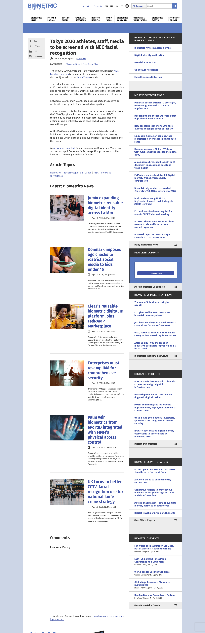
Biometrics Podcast (174, 19)
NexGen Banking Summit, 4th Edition (155, 596)
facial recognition (73, 172)
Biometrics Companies (122, 19)
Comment (38, 56)
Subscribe (98, 6)
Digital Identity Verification (149, 55)
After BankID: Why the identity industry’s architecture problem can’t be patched (155, 346)
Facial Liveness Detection (148, 77)
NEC (96, 172)
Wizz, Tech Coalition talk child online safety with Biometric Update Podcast (155, 334)
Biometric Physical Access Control (152, 48)
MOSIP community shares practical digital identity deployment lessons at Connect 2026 (155, 407)
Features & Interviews (80, 19)
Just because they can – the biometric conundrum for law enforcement (155, 324)
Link (35, 51)
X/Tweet (37, 46)
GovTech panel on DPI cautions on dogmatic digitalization (153, 396)
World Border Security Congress (155, 573)
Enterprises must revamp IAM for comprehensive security (103, 370)
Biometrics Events (157, 19)
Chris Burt (81, 58)
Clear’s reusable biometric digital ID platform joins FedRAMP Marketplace (105, 316)
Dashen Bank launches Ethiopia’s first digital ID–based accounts (155, 117)
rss (106, 6)
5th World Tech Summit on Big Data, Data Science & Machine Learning (155, 548)
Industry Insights (95, 19)
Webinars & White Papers (140, 19)
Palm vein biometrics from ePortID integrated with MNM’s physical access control (105, 430)
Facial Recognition (90, 64)
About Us (86, 6)
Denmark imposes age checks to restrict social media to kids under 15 (104, 259)
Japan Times (83, 77)
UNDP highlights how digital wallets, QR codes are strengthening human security (154, 420)
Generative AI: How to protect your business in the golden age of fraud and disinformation (154, 492)
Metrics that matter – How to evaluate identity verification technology (155, 504)
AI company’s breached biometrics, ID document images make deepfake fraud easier (154, 165)
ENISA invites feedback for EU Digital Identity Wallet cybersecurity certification (154, 178)
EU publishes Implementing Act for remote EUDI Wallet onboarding (153, 212)
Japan (88, 172)
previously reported (64, 147)
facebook (122, 6)
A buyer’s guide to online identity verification (152, 481)
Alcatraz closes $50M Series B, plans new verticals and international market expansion (154, 224)
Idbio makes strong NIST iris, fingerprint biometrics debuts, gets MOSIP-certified (153, 201)
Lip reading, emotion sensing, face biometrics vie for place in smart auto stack (155, 139)
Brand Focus (108, 19)
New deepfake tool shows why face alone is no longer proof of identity (153, 127)
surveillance (56, 175)
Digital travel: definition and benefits (154, 513)
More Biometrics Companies (149, 286)
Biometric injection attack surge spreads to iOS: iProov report (152, 236)
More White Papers (144, 520)
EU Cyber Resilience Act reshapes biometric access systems (152, 314)
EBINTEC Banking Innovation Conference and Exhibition (155, 562)
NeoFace (106, 172)
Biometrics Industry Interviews (151, 355)
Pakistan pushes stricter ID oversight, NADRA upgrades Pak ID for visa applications (155, 105)
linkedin (111, 6)
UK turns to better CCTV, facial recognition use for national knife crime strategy (105, 491)
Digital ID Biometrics (145, 443)
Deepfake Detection (145, 62)
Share (36, 41)
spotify (127, 6)
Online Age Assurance (146, 69)
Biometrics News (36, 19)
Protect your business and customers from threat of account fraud (154, 471)
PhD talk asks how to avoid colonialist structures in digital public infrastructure (155, 384)
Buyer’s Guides (66, 19)
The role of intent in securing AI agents (151, 303)
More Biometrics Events (147, 605)
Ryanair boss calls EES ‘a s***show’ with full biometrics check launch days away (155, 152)
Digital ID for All (52, 19)
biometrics (56, 172)
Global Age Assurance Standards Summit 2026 (155, 585)
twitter (116, 6)
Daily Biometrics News (146, 244)
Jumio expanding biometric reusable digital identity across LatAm (105, 205)
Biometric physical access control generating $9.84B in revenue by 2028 (155, 189)
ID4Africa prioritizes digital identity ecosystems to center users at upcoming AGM (154, 433)
